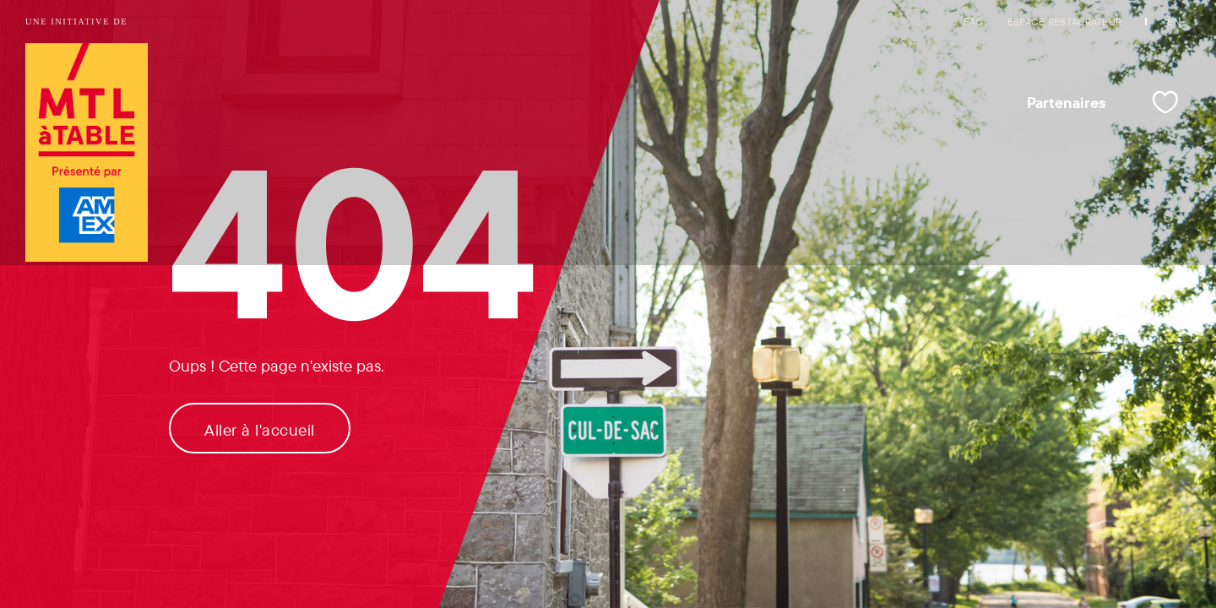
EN (1174, 21)
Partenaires (1066, 102)
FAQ (974, 21)
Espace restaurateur (1064, 21)
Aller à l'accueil (259, 430)
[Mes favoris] (1165, 102)
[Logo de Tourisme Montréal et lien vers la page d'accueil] (86, 154)
